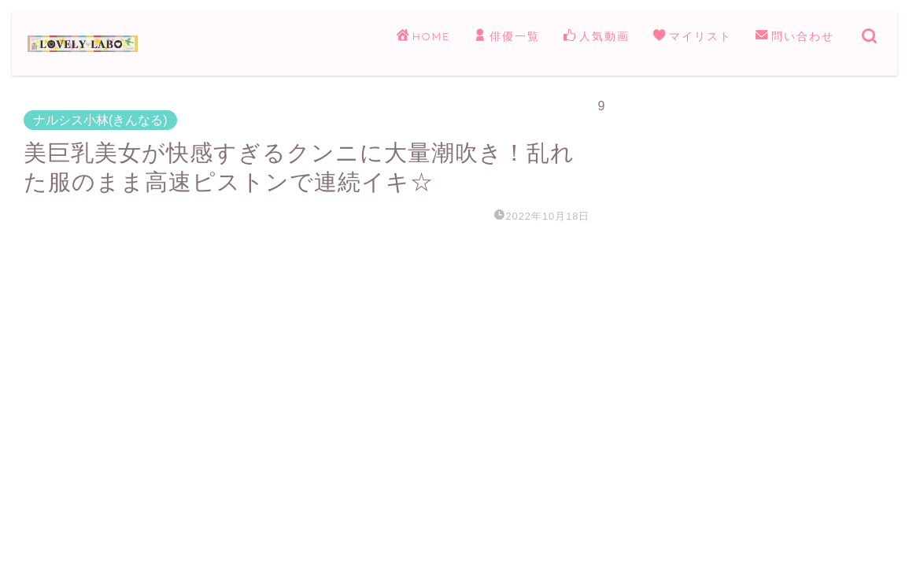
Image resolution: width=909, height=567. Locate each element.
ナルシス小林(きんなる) (100, 120)
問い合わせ (795, 37)
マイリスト (692, 37)
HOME (423, 37)
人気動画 (597, 37)
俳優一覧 (507, 37)
